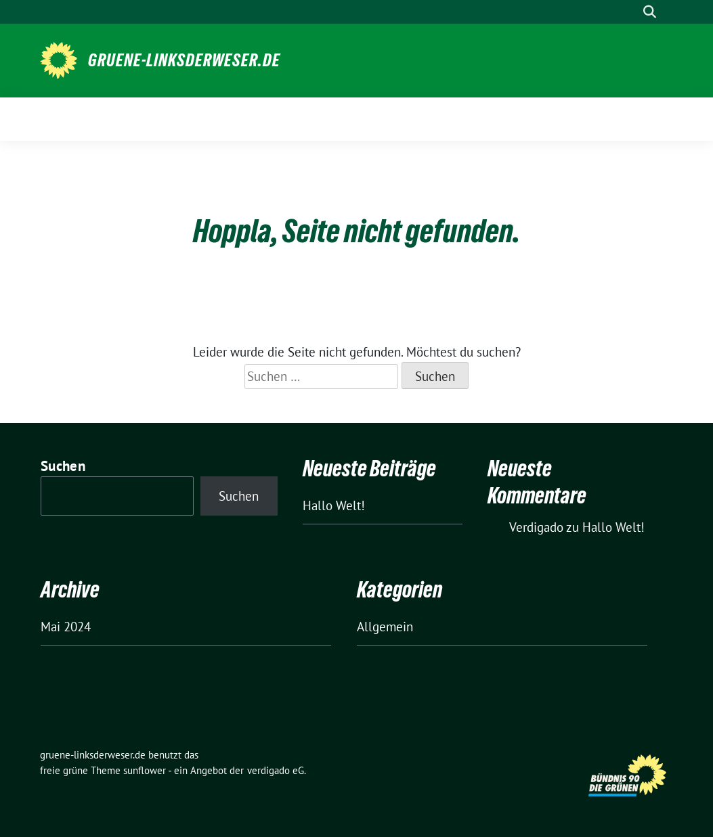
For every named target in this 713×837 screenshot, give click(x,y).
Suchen (63, 466)
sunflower (144, 770)
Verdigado (536, 527)
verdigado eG (275, 770)
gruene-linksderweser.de (184, 60)
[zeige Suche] (649, 12)
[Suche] (630, 12)
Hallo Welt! (334, 505)
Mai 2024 (66, 626)
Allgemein (385, 626)
